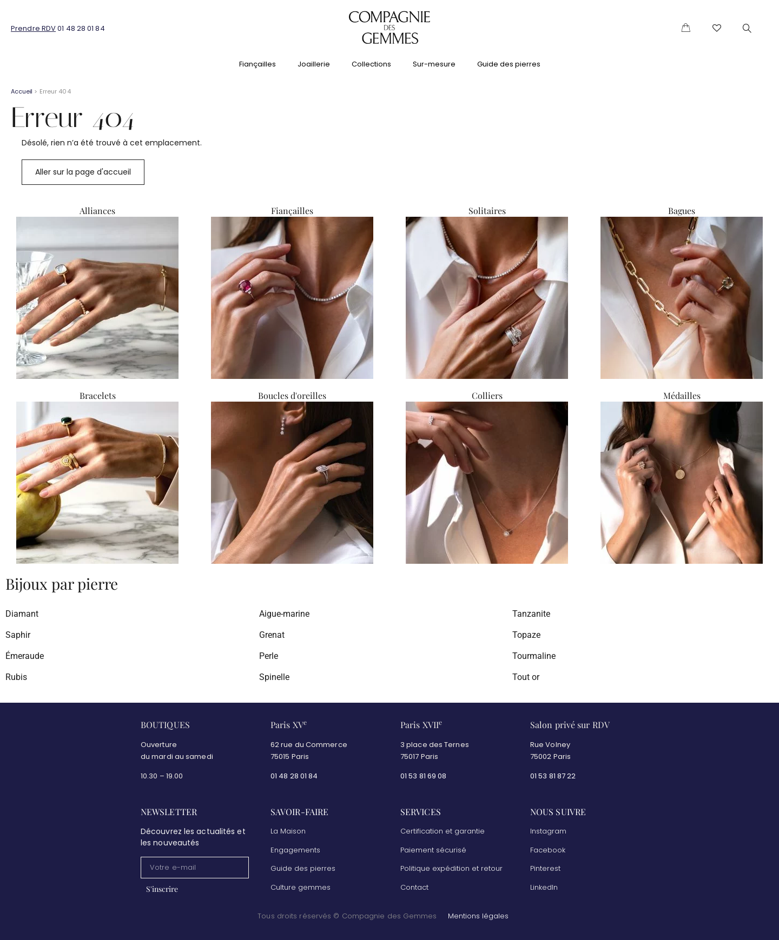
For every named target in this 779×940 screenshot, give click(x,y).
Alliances (97, 210)
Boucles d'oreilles (292, 395)
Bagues (681, 210)
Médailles (682, 395)
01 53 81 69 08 (424, 776)
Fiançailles (257, 64)
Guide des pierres (508, 64)
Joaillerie (314, 64)
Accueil (21, 91)
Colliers (487, 395)
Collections (371, 64)
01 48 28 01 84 (80, 28)
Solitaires (487, 210)
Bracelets (98, 395)
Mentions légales (478, 916)
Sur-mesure (434, 64)
